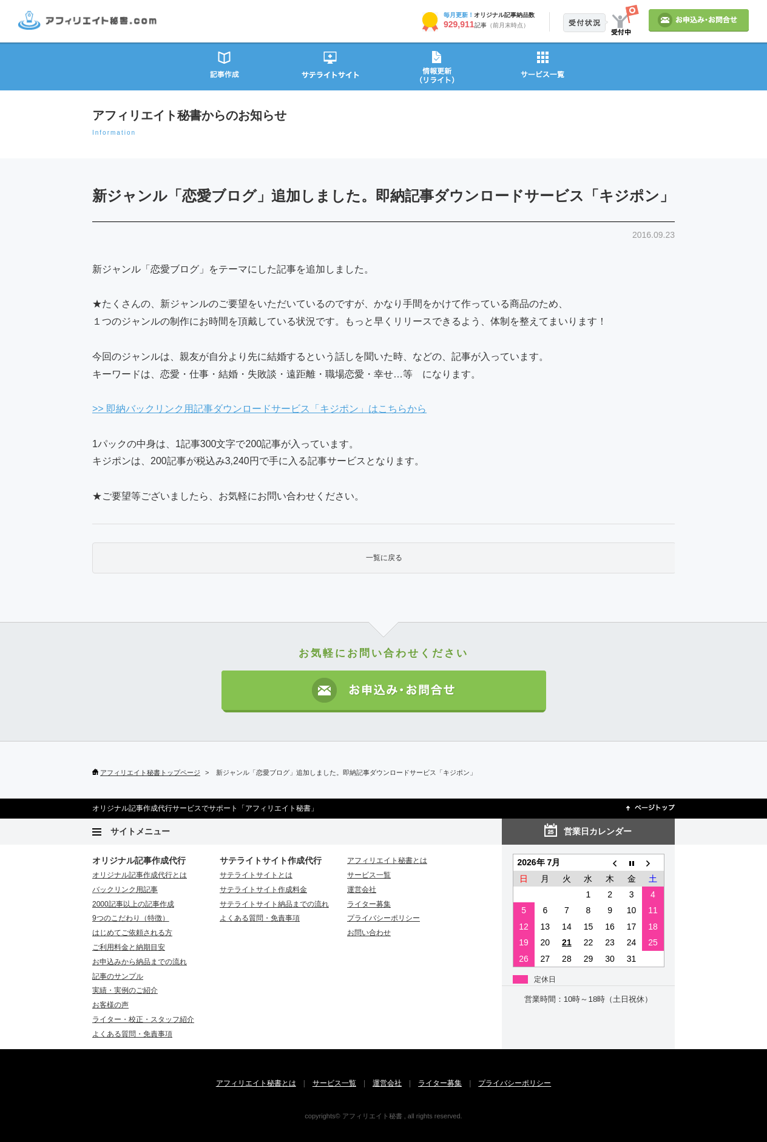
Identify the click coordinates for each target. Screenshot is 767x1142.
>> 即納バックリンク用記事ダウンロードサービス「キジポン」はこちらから (259, 409)
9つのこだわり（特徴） (130, 918)
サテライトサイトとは (256, 875)
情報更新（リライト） (436, 66)
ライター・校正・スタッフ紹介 (143, 1019)
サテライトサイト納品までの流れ (274, 904)
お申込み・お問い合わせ (383, 691)
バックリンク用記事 (125, 889)
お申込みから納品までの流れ (139, 962)
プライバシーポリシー (383, 918)
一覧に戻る (384, 557)
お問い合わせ (369, 932)
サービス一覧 (543, 66)
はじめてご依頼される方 (132, 932)
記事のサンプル (117, 976)
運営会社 (361, 889)
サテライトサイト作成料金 (263, 889)
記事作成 (224, 66)
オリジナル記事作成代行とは (139, 875)
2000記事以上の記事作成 (133, 904)
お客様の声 (110, 1005)
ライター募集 (369, 904)
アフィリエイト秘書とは (387, 860)
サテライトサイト (330, 66)
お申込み (699, 20)
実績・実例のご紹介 (125, 990)
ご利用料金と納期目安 (128, 947)
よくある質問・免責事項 (132, 1034)
